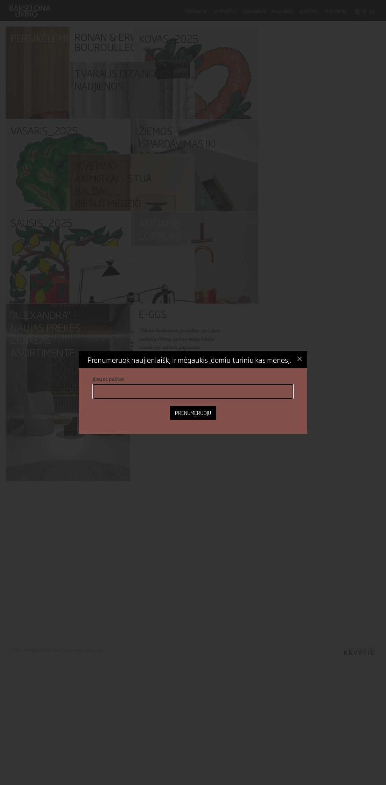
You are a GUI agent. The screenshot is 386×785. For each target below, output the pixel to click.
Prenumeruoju (193, 412)
